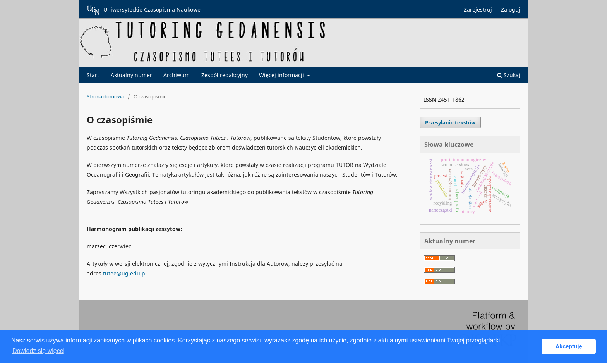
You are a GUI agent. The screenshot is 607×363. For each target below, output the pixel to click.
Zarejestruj (478, 9)
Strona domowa (105, 96)
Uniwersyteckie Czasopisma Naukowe (144, 10)
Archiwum (176, 75)
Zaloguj (510, 9)
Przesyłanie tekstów (450, 122)
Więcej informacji (282, 75)
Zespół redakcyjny (224, 75)
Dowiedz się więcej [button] (38, 351)
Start (93, 75)
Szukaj (508, 75)
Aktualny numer (131, 75)
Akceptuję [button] (569, 346)
